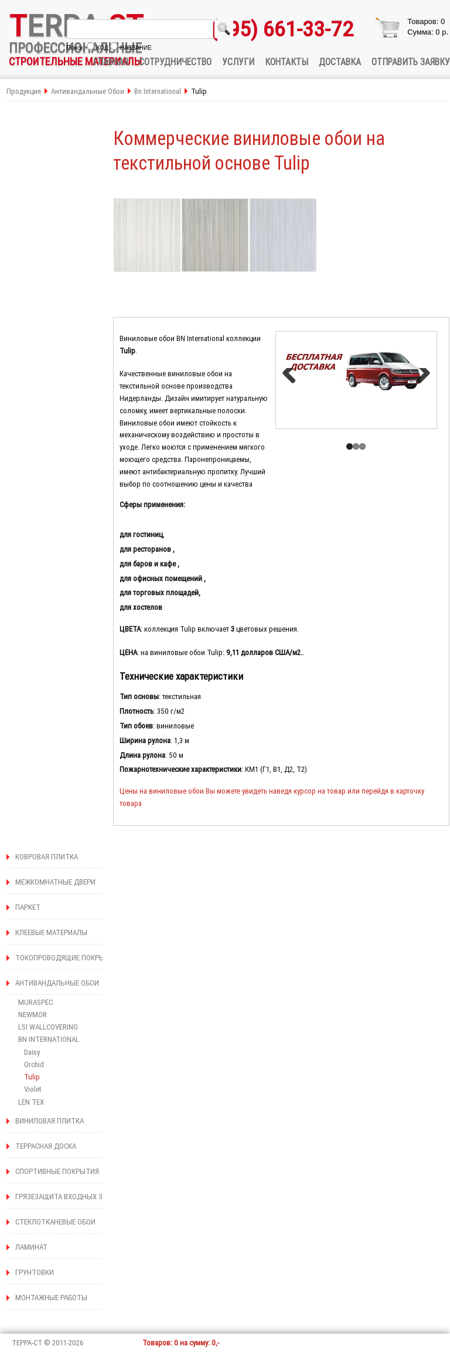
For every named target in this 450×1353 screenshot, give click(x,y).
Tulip (32, 1077)
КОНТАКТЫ (286, 62)
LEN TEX (31, 1102)
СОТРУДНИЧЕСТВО (175, 62)
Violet (33, 1089)
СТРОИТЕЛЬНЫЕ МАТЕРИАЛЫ (75, 61)
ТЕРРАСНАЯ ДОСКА (45, 1146)
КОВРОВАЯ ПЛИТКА (46, 857)
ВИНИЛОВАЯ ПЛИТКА (49, 1121)
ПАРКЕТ (27, 907)
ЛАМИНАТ (31, 1247)
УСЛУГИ (238, 62)
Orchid (34, 1064)
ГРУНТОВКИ (34, 1272)
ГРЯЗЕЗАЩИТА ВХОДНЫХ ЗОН (63, 1197)
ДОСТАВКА (340, 62)
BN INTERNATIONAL (48, 1039)
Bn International (158, 91)
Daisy (32, 1052)
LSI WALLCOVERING (48, 1027)
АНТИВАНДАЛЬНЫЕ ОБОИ (57, 983)
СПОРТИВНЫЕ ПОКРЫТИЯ (57, 1171)
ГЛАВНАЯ (110, 62)
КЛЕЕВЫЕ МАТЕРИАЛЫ (51, 932)
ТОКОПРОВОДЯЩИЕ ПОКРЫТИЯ (66, 958)
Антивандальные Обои (88, 91)
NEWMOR (32, 1015)
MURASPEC (35, 1002)
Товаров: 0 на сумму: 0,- (180, 1343)
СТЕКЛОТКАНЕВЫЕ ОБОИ (55, 1222)
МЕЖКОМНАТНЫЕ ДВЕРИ (55, 882)
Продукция (23, 91)
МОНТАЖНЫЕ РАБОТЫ (51, 1298)
